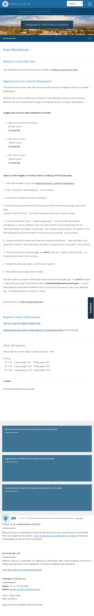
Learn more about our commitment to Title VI (55, 535)
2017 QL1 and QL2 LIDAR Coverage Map (21, 323)
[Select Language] (75, 3)
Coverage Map (14, 130)
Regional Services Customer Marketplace (55, 183)
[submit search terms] (74, 12)
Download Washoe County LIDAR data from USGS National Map (33, 330)
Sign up (5, 604)
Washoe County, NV (16, 4)
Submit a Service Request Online (25, 589)
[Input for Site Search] (47, 11)
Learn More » (79, 518)
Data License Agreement (31, 301)
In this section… (10, 38)
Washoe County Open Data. (65, 69)
